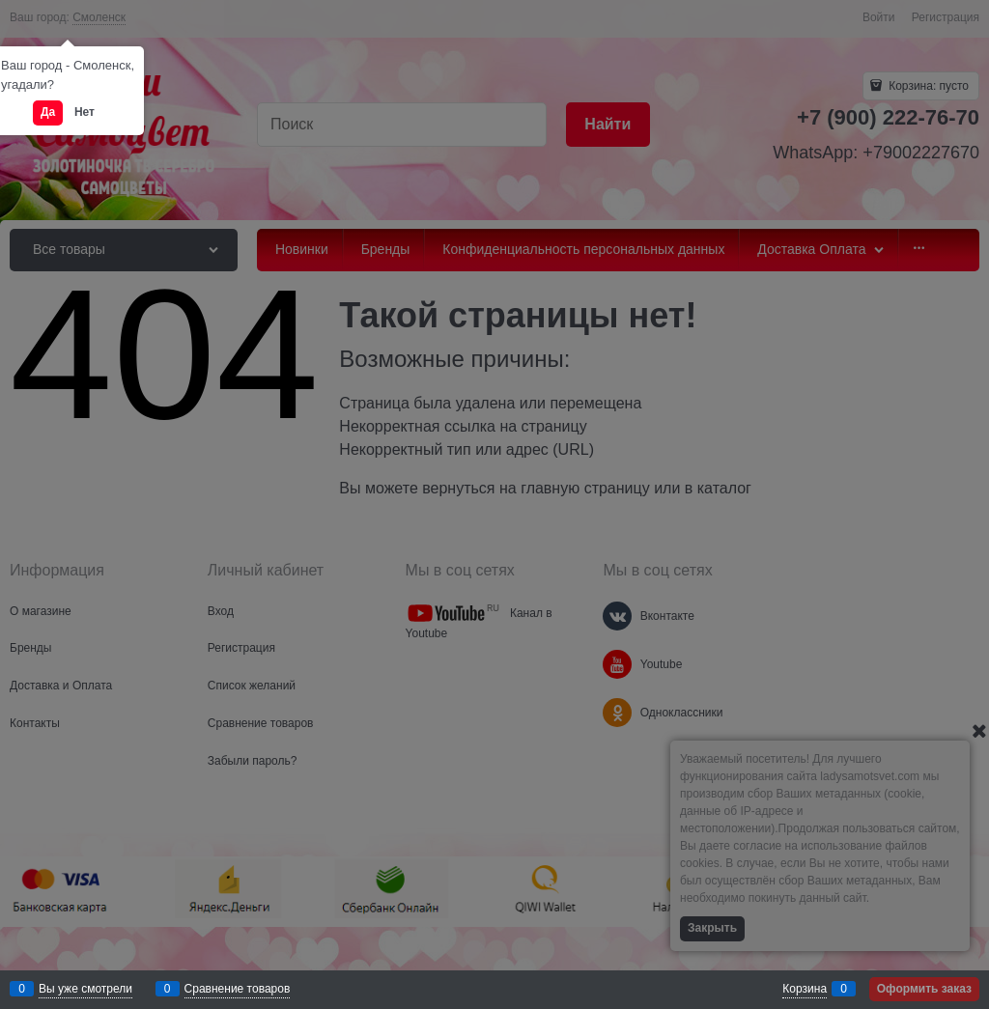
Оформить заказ (924, 988)
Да (48, 112)
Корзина (804, 988)
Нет (84, 112)
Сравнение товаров (237, 988)
